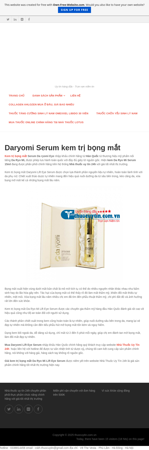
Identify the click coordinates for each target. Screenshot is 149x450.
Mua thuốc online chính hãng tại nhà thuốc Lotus (46, 122)
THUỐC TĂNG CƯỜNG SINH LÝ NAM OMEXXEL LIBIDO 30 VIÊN (48, 113)
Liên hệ (75, 95)
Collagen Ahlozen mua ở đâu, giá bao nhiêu (41, 104)
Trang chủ (17, 95)
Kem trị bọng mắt (16, 156)
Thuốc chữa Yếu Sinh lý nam (116, 113)
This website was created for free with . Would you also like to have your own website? (74, 8)
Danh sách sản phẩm (47, 95)
